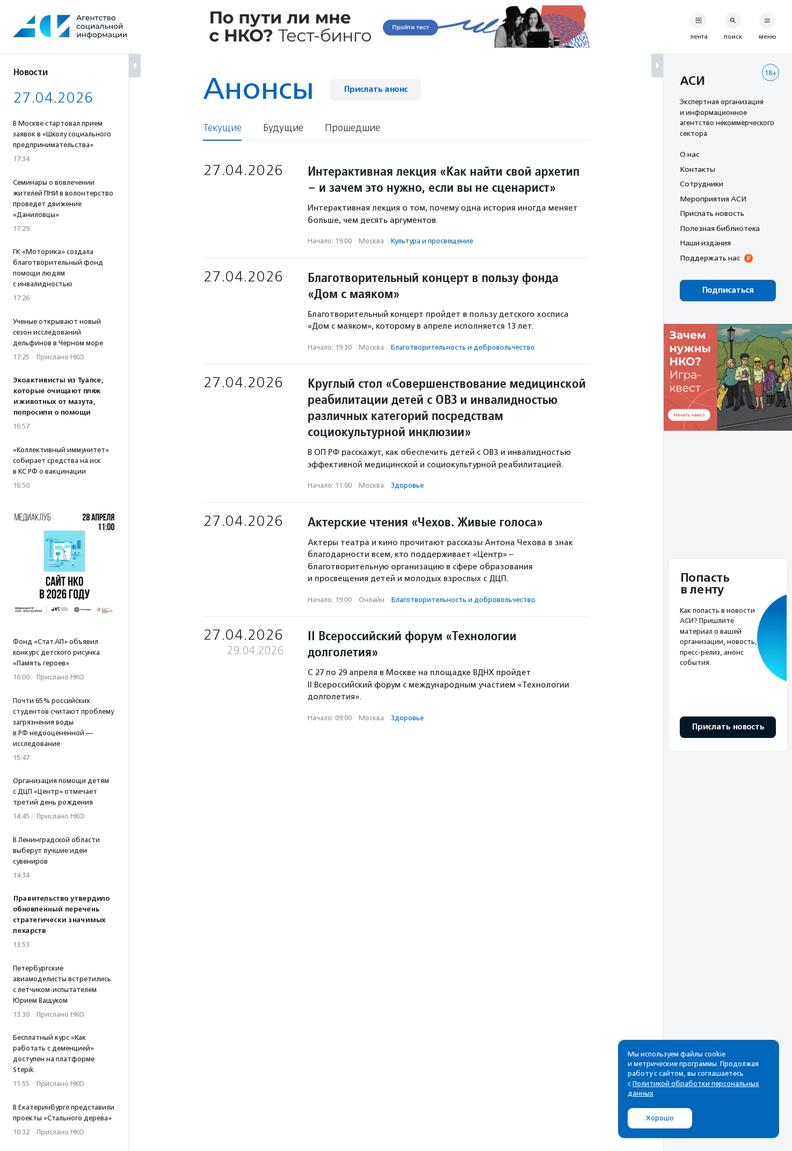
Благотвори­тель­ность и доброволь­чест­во (463, 347)
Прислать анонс (376, 89)
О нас (689, 154)
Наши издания (705, 242)
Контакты (697, 169)
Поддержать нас (710, 258)
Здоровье (407, 485)
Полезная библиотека (720, 228)
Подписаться (728, 290)
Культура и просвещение (432, 241)
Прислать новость (712, 213)
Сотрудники (701, 183)
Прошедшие (352, 128)
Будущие (283, 128)
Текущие (222, 128)
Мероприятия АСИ (713, 198)
